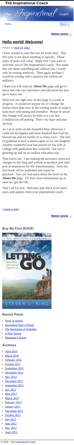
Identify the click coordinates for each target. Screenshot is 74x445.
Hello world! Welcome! (22, 42)
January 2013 (12, 406)
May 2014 (11, 377)
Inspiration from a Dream (19, 325)
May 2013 (11, 393)
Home (8, 24)
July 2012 (10, 419)
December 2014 (14, 372)
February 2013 (13, 402)
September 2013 (14, 385)
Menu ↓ (64, 24)
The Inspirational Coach (26, 3)
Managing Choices (15, 337)
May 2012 (11, 427)
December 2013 (14, 381)
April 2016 (11, 351)
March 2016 (12, 355)
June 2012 (11, 423)
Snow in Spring (14, 320)
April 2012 (11, 432)
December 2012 (14, 411)
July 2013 (10, 389)
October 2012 (13, 415)
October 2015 (13, 364)
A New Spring (13, 333)
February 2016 (13, 359)
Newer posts (61, 33)
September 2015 (14, 368)
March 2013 (12, 398)
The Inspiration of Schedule (21, 329)
